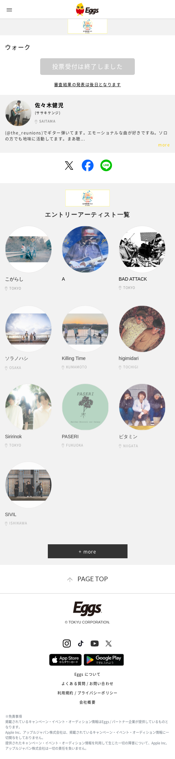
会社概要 (87, 702)
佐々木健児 (49, 105)
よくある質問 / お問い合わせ (87, 683)
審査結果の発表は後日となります (87, 85)
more (164, 145)
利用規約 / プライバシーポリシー (87, 693)
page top (92, 579)
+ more (87, 551)
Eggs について (87, 674)
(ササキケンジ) (47, 112)
